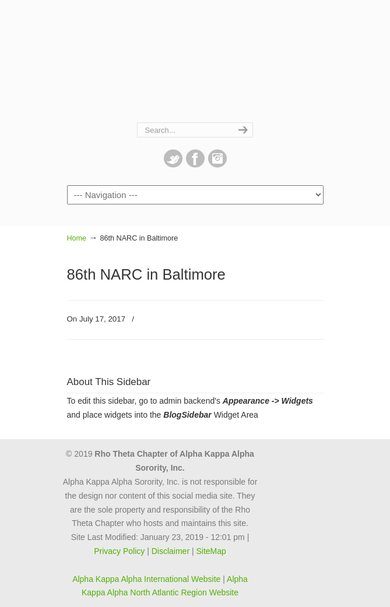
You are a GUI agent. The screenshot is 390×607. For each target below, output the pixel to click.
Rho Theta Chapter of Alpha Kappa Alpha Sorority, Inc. (195, 61)
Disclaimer (170, 551)
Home (77, 238)
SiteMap (211, 551)
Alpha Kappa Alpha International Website (146, 579)
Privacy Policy (119, 551)
